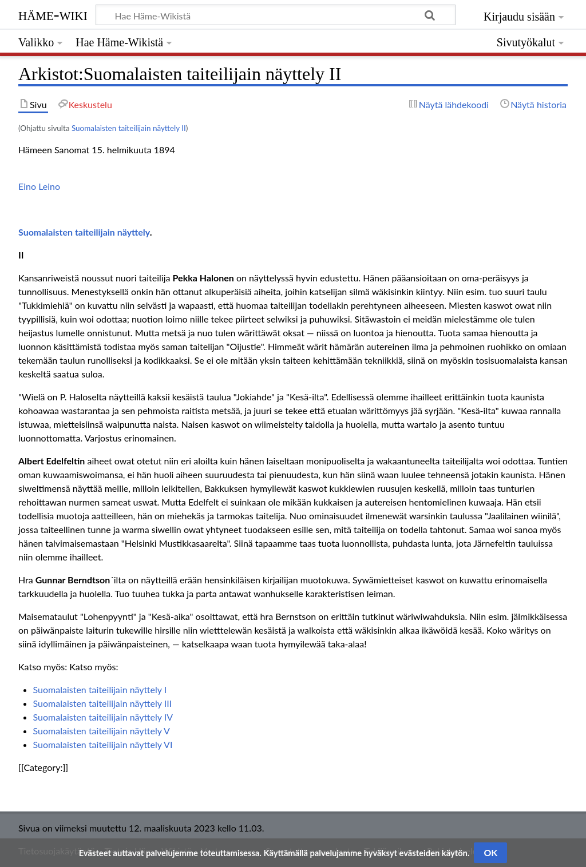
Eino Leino (39, 186)
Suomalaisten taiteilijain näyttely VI (103, 744)
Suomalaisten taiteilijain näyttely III (102, 703)
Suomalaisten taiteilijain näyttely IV (103, 716)
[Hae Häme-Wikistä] (275, 15)
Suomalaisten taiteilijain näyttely (84, 231)
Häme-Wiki (53, 14)
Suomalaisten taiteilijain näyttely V (101, 730)
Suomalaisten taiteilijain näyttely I (100, 689)
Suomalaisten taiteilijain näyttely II (129, 128)
